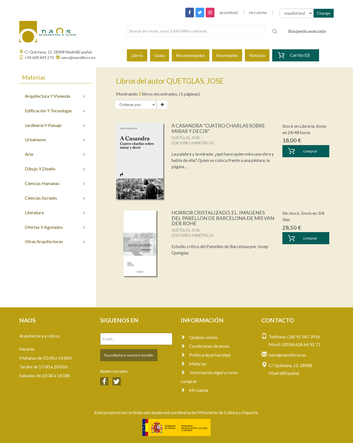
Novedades (227, 55)
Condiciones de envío (205, 346)
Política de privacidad (205, 354)
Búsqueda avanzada (307, 31)
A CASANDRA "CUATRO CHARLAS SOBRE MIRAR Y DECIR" (218, 128)
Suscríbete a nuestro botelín (128, 355)
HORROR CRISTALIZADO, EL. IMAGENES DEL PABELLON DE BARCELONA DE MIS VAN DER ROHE (223, 218)
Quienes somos (199, 337)
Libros (137, 55)
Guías (159, 55)
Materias (194, 363)
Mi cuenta (194, 390)
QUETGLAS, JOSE (186, 137)
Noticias (257, 55)
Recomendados (190, 55)
